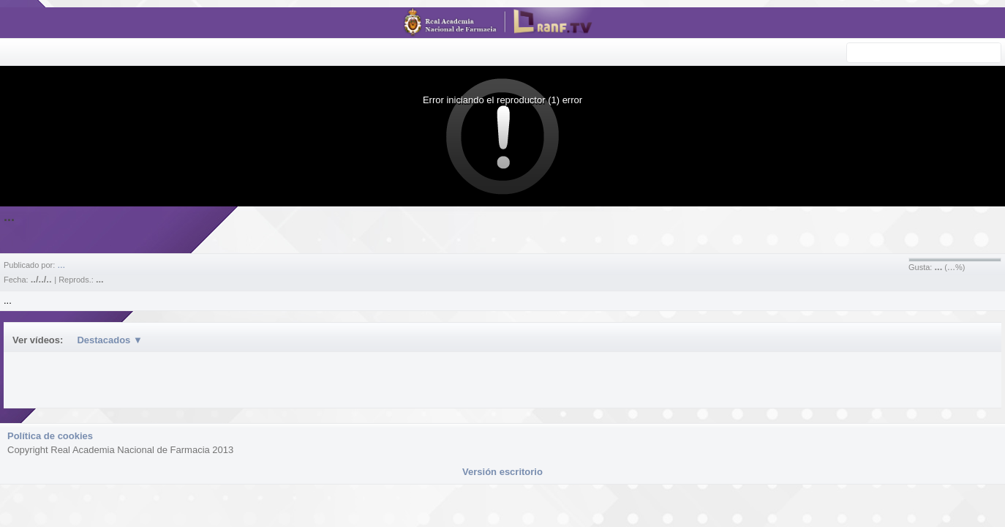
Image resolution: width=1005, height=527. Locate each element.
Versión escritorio (502, 471)
